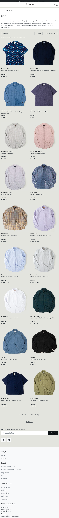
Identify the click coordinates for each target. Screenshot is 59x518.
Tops (7, 10)
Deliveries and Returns (8, 467)
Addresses (4, 496)
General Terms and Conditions (11, 470)
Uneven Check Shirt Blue (37, 194)
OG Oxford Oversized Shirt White (10, 318)
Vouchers (4, 499)
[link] (15, 53)
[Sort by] (51, 33)
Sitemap (4, 479)
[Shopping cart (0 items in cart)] (57, 4)
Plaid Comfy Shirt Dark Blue (38, 359)
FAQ (2, 476)
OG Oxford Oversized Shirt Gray (39, 277)
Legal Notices (5, 473)
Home (2, 10)
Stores (3, 458)
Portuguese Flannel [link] (7, 151)
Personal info (5, 487)
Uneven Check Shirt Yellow (9, 235)
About (3, 455)
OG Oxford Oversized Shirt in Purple (40, 235)
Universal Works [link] (6, 69)
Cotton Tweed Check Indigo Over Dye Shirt (42, 318)
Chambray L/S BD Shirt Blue (9, 359)
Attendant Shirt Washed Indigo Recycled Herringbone (12, 112)
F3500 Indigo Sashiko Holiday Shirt (11, 400)
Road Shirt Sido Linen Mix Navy (39, 112)
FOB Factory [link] (4, 398)
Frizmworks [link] (33, 192)
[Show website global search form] (54, 4)
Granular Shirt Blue (6, 194)
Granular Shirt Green (7, 153)
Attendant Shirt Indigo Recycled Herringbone (43, 70)
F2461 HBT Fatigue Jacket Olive (39, 400)
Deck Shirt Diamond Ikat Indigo (10, 70)
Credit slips (5, 493)
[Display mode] (38, 33)
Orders (3, 490)
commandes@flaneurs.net (10, 516)
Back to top (29, 422)
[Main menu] (2, 5)
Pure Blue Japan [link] (35, 316)
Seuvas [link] (3, 357)
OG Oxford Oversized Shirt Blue (10, 277)
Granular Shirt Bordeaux (37, 153)
